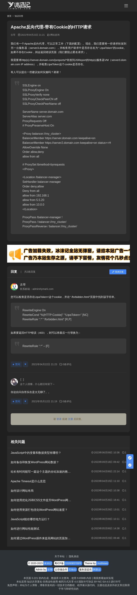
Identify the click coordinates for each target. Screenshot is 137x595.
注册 (70, 419)
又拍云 (72, 569)
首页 (9, 16)
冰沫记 (48, 563)
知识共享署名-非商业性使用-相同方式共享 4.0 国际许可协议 (60, 581)
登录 (59, 419)
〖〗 (23, 379)
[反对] (25, 364)
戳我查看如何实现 (103, 578)
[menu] (126, 5)
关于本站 (60, 556)
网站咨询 (55, 34)
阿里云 (97, 569)
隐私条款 (74, 556)
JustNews (102, 563)
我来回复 (118, 272)
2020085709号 (73, 563)
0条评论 (65, 364)
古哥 (13, 34)
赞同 (16, 364)
